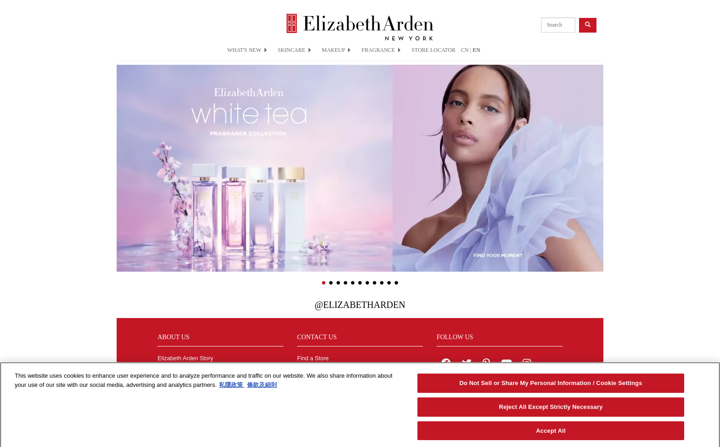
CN (465, 50)
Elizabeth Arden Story (185, 358)
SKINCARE (294, 50)
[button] (123, 155)
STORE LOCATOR (433, 50)
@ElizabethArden (360, 305)
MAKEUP (336, 50)
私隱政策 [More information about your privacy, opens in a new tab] (232, 386)
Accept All (550, 432)
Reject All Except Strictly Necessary (550, 408)
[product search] (558, 25)
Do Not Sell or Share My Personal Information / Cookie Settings (550, 384)
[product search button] (587, 25)
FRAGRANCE (380, 50)
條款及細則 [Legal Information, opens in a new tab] (262, 386)
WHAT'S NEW (247, 50)
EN (476, 50)
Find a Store (313, 358)
